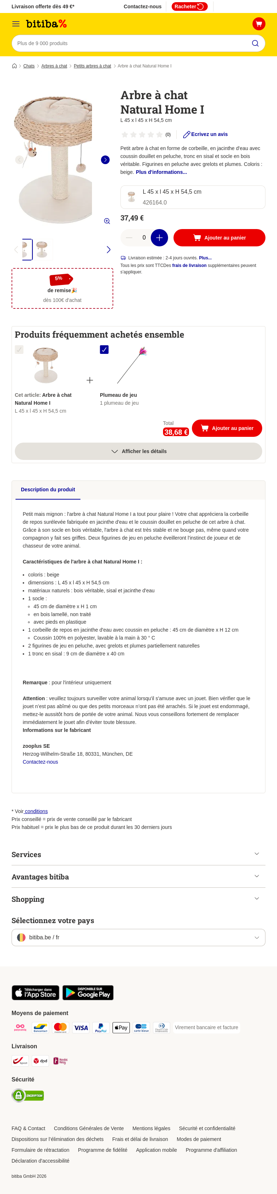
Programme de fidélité (102, 1150)
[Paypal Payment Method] (101, 1029)
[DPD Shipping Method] (40, 1062)
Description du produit (48, 489)
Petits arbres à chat (92, 66)
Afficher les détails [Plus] (138, 451)
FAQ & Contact (28, 1128)
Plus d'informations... (161, 172)
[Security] (28, 1096)
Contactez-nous (143, 6)
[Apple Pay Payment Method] (121, 1029)
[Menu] (16, 24)
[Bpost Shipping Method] (20, 1062)
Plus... (205, 257)
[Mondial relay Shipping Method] (60, 1062)
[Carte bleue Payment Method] (141, 1029)
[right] (105, 159)
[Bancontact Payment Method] (40, 1029)
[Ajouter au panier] (219, 237)
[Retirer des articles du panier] (129, 237)
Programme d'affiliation (211, 1150)
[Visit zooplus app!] (36, 998)
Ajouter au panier (231, 429)
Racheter (190, 6)
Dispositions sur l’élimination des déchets (58, 1139)
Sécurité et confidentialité (207, 1128)
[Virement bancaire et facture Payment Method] (206, 1028)
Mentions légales (151, 1128)
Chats (29, 66)
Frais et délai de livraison (140, 1139)
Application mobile (156, 1150)
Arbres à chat (54, 66)
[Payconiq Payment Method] (20, 1029)
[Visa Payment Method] (80, 1029)
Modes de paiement (199, 1139)
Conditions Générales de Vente (89, 1128)
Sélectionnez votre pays (53, 920)
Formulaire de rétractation (40, 1150)
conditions (35, 811)
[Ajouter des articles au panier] (159, 237)
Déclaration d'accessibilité (41, 1161)
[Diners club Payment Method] (161, 1029)
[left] (19, 159)
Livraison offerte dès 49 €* (43, 6)
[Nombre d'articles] (144, 237)
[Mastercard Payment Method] (60, 1029)
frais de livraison (189, 265)
